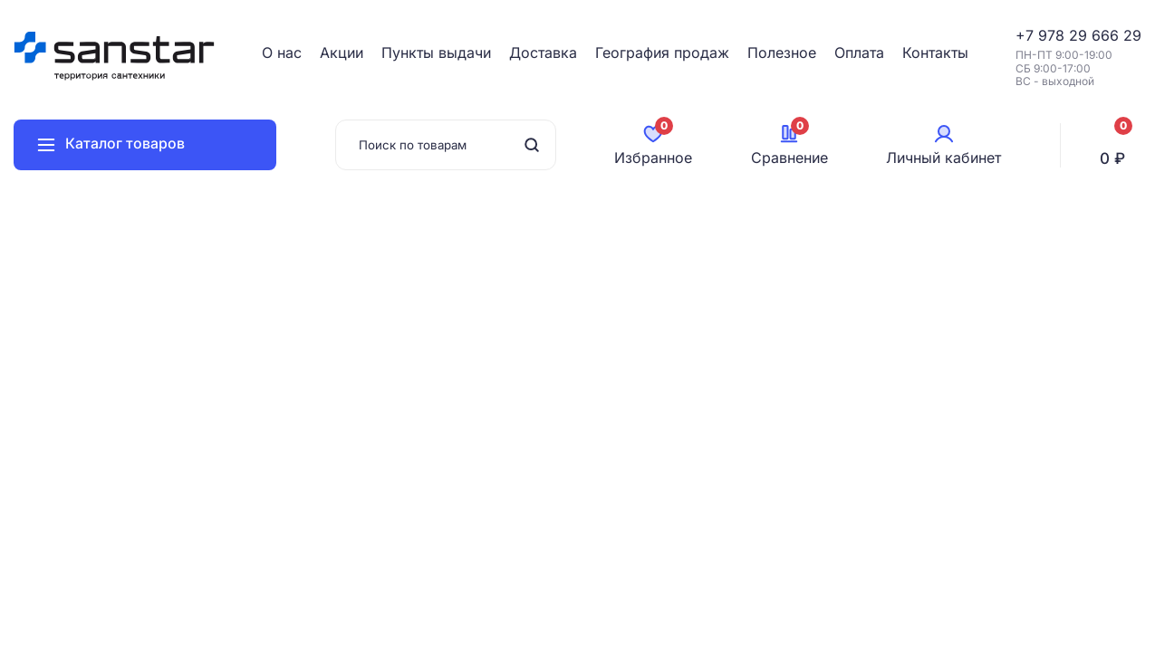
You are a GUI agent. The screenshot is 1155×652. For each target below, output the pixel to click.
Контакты (935, 52)
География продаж (662, 52)
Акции (341, 52)
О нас (282, 52)
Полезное (781, 52)
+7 (1026, 35)
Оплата (859, 52)
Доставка (543, 52)
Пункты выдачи (436, 52)
